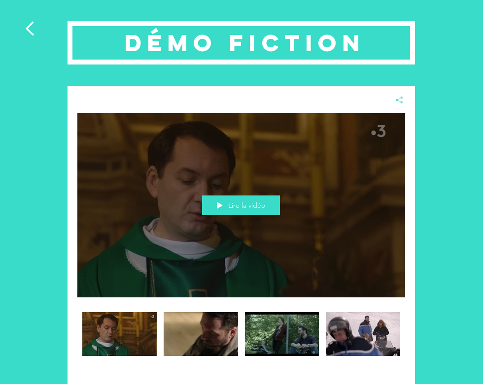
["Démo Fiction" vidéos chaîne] (241, 340)
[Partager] (395, 100)
